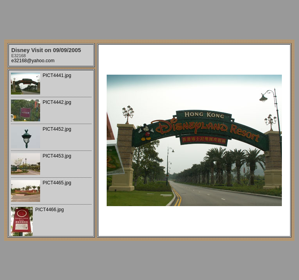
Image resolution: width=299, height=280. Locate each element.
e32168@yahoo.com (33, 60)
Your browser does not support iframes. (51, 153)
